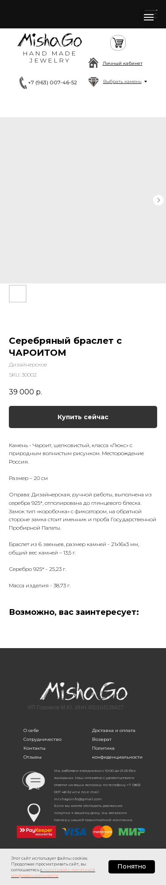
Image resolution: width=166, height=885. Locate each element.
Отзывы (32, 757)
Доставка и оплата (113, 730)
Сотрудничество (42, 739)
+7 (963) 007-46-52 (52, 82)
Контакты (34, 748)
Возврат (102, 739)
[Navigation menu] (149, 17)
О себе (31, 730)
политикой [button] (55, 869)
